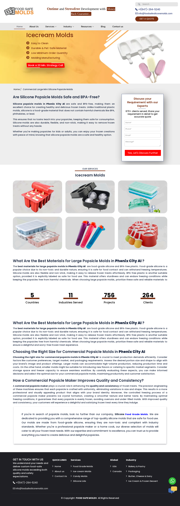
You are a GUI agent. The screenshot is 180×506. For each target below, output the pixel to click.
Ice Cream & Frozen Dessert (138, 481)
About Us (33, 27)
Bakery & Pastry (136, 466)
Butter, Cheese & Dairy (140, 475)
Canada (116, 471)
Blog (103, 27)
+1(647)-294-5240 (148, 9)
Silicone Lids (79, 479)
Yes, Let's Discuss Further (143, 153)
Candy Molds (79, 475)
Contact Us (60, 475)
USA (113, 466)
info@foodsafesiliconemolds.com (155, 13)
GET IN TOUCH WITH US (29, 460)
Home (20, 27)
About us (58, 471)
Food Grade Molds (82, 466)
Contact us (117, 27)
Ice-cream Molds (81, 471)
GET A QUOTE (150, 19)
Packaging (133, 471)
